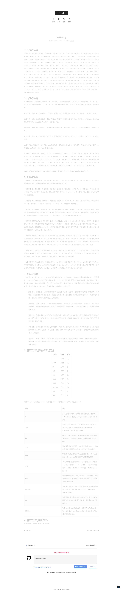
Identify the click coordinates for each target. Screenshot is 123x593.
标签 (64, 20)
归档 (58, 20)
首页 (53, 20)
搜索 (69, 20)
